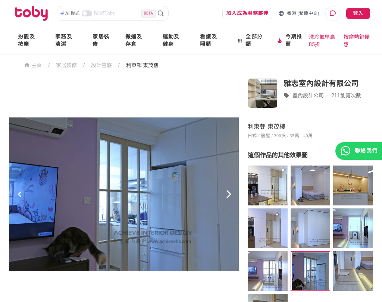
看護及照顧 (208, 40)
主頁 (33, 64)
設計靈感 (101, 65)
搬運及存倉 (134, 40)
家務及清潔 (63, 40)
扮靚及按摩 (26, 40)
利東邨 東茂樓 (142, 65)
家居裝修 (101, 40)
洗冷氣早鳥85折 (322, 40)
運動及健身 (171, 40)
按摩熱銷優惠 (357, 40)
